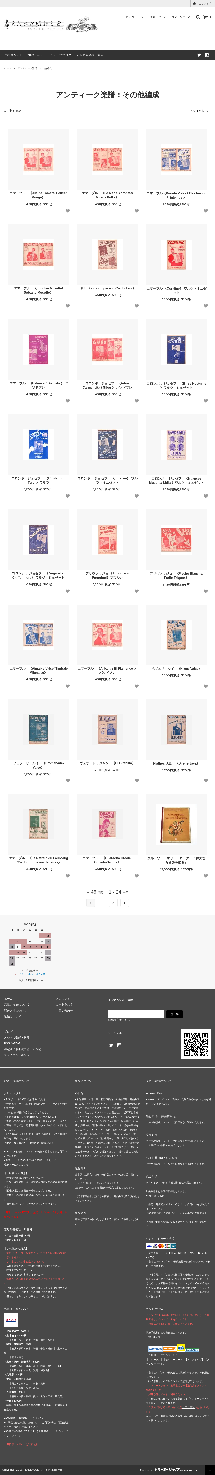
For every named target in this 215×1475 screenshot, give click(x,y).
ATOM (16, 1043)
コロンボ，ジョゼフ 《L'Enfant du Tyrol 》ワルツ (38, 480)
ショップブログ (60, 55)
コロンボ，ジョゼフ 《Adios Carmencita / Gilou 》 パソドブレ (107, 385)
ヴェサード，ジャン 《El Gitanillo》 (107, 763)
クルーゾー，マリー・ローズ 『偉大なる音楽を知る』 (176, 860)
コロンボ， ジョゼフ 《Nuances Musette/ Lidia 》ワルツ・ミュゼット (176, 480)
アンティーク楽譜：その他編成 (35, 68)
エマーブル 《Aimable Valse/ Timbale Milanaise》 (38, 670)
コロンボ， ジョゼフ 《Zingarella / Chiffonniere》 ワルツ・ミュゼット (38, 575)
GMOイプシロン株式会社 (169, 1261)
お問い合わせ (36, 55)
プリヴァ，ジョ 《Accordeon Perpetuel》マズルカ (107, 575)
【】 (174, 1359)
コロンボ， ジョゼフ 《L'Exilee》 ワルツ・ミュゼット (107, 480)
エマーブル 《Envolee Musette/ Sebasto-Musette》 (38, 290)
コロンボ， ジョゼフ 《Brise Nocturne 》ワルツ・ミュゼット (176, 386)
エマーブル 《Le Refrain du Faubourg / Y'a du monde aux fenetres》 (38, 860)
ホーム (7, 68)
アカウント (203, 3)
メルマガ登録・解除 (90, 55)
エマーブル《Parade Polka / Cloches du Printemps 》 (176, 195)
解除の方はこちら (119, 1019)
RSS (7, 1043)
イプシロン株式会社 (167, 1372)
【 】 (154, 1359)
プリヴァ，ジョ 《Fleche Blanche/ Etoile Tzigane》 (176, 576)
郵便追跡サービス (48, 1431)
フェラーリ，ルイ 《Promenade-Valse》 (38, 765)
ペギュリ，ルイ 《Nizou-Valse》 (176, 668)
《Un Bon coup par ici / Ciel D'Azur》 (107, 288)
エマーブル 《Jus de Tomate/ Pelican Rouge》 (38, 195)
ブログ (8, 1031)
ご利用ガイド (13, 55)
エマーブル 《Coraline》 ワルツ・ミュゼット (176, 290)
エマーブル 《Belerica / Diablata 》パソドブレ (38, 385)
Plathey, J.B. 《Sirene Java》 (176, 763)
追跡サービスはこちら (16, 1164)
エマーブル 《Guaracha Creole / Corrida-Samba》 (107, 860)
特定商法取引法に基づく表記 (22, 1049)
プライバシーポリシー (18, 1055)
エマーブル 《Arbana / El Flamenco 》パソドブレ (107, 670)
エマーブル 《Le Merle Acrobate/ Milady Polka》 (107, 195)
